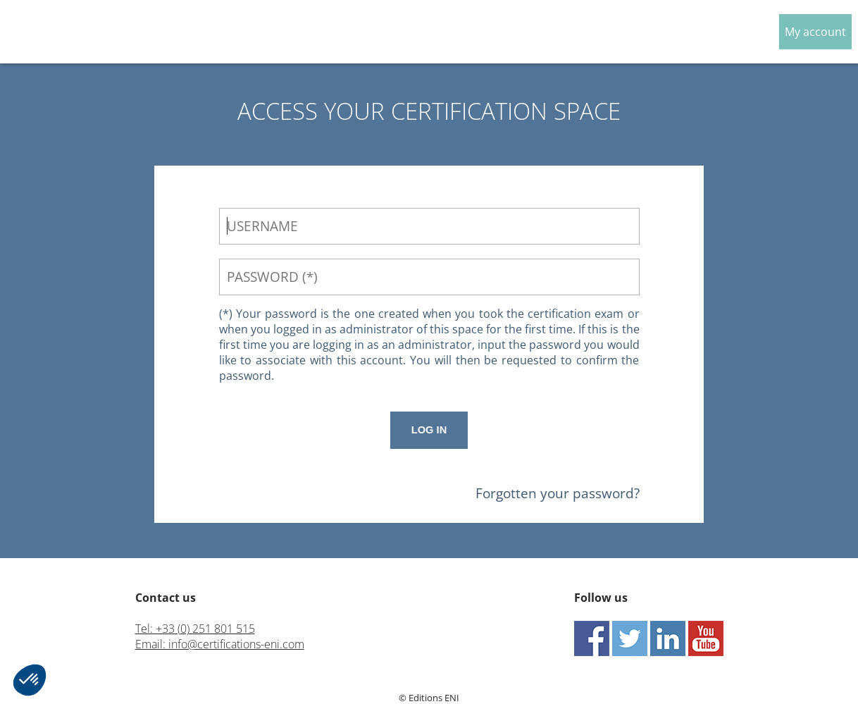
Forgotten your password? (557, 493)
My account (815, 31)
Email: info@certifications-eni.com (219, 644)
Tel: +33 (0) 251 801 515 (195, 628)
